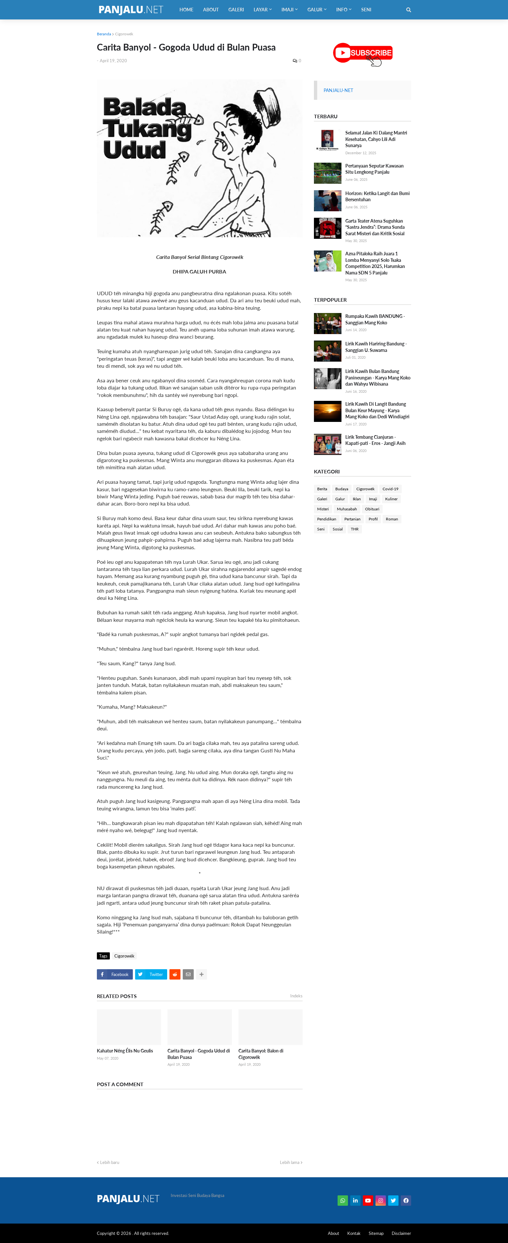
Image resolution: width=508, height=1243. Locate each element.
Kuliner (391, 498)
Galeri (322, 498)
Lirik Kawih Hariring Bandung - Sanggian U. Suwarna (376, 347)
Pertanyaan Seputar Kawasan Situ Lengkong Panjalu (374, 169)
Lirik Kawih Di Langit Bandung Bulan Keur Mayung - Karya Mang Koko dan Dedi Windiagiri (377, 410)
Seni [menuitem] (366, 9)
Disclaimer (401, 1233)
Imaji (373, 498)
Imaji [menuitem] (288, 9)
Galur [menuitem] (314, 9)
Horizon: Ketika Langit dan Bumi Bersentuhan (377, 197)
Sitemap (376, 1233)
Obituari (372, 508)
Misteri (323, 508)
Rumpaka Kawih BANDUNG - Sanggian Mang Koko (375, 319)
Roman (392, 519)
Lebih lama (289, 1162)
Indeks (296, 995)
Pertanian (352, 519)
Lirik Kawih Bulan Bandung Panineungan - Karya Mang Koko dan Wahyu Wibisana (377, 377)
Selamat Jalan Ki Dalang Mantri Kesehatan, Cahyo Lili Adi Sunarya (376, 139)
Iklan (357, 498)
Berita (322, 488)
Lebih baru (109, 1162)
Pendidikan (326, 519)
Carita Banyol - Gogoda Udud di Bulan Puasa (198, 1054)
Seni (321, 529)
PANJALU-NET (338, 90)
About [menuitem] (211, 9)
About (333, 1233)
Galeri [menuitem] (236, 9)
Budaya (341, 488)
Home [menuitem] (186, 9)
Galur (340, 498)
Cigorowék (124, 33)
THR (355, 529)
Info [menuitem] (341, 9)
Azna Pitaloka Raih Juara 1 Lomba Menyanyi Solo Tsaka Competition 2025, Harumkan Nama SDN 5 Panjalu (375, 263)
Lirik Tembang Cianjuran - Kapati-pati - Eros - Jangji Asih (375, 440)
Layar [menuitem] (261, 9)
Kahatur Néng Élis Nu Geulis (125, 1050)
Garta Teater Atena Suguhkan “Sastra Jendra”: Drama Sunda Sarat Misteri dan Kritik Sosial (375, 227)
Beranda (104, 33)
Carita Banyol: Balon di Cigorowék (260, 1054)
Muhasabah (347, 508)
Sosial (338, 529)
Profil (373, 519)
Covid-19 (390, 488)
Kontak (354, 1233)
